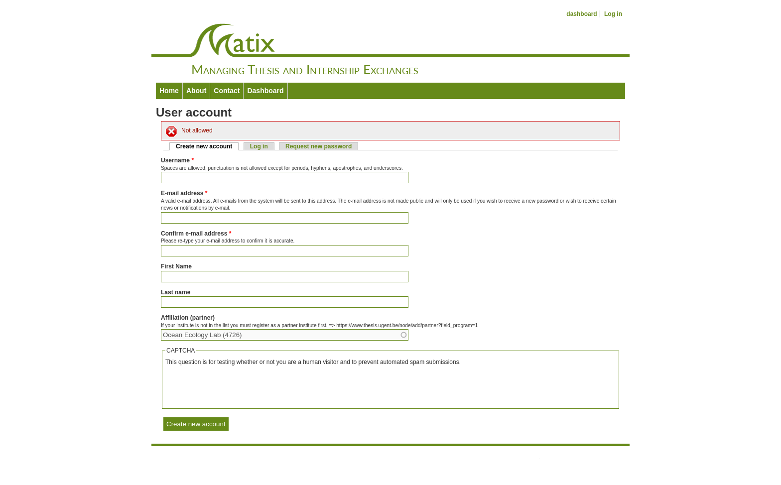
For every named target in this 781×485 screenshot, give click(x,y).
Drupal (406, 468)
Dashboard (265, 91)
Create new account (207, 146)
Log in (613, 13)
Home (169, 91)
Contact (227, 91)
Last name (175, 292)
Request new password (318, 146)
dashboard (581, 13)
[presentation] (241, 385)
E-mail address (184, 193)
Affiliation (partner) (188, 317)
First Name (176, 266)
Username (177, 160)
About (196, 91)
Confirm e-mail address (196, 233)
